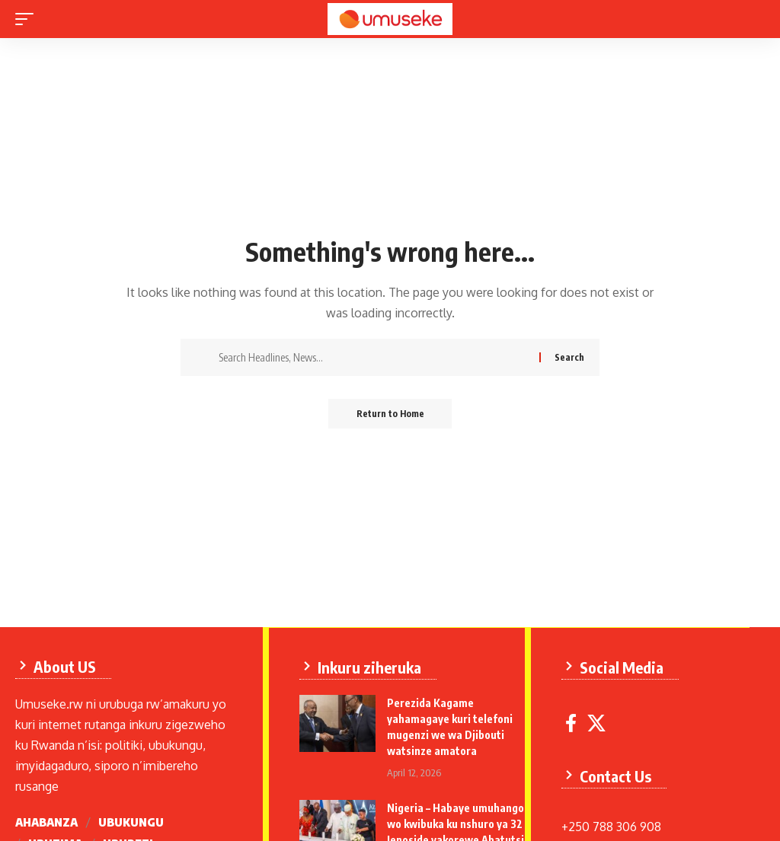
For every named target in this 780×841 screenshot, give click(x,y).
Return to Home (390, 413)
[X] (598, 728)
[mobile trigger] (28, 19)
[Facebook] (572, 728)
